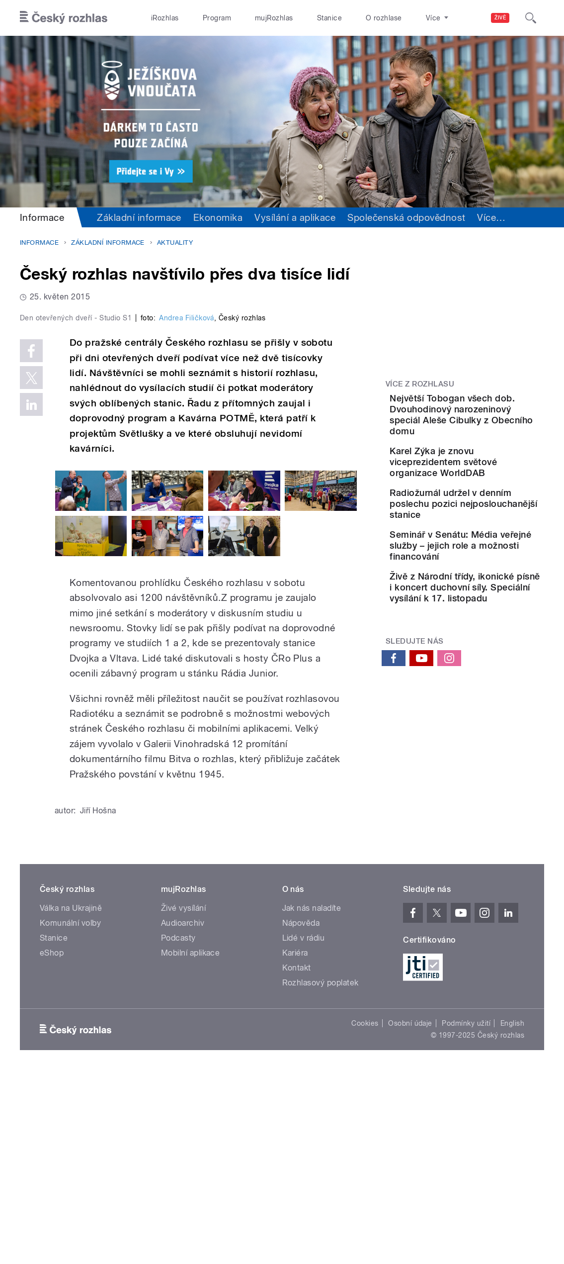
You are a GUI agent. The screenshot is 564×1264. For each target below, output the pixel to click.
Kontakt (296, 1158)
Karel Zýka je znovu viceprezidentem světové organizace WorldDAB (487, 489)
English (512, 1213)
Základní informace (139, 217)
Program (217, 18)
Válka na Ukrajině (71, 1098)
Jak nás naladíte (311, 1098)
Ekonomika (217, 217)
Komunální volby (70, 1113)
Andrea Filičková (186, 508)
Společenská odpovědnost (406, 217)
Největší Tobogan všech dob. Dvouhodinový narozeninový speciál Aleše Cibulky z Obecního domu (490, 425)
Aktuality (175, 242)
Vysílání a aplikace (294, 217)
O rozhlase (384, 18)
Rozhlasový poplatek (320, 1172)
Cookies (364, 1213)
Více (491, 217)
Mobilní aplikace (190, 1143)
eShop (52, 1143)
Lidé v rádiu (303, 1128)
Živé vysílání (183, 1098)
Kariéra (295, 1143)
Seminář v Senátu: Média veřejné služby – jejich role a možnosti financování (494, 605)
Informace (42, 217)
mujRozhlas (274, 18)
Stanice (329, 18)
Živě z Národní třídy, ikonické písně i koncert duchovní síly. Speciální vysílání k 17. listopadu (494, 664)
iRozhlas (165, 18)
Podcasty (178, 1128)
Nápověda (301, 1113)
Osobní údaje (410, 1213)
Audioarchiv (182, 1113)
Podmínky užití (466, 1213)
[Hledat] (530, 18)
